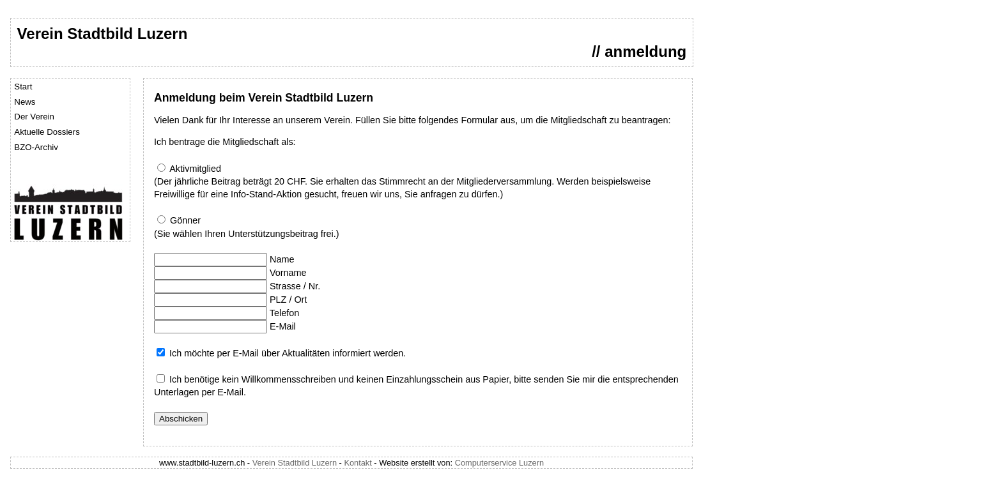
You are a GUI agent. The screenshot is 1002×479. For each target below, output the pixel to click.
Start (23, 86)
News (24, 102)
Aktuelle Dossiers (46, 132)
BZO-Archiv (36, 147)
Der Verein (34, 116)
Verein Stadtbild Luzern (294, 463)
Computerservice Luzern (499, 463)
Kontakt (357, 463)
